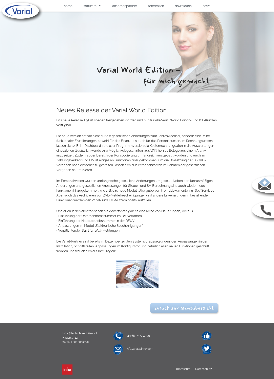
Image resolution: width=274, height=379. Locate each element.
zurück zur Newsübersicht (184, 308)
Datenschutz (203, 369)
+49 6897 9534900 (138, 335)
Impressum (183, 369)
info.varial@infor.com (139, 348)
